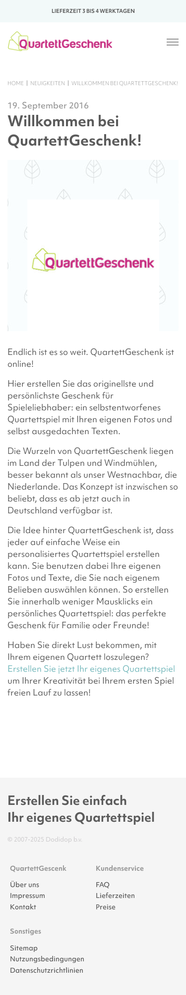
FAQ (103, 884)
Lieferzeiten (115, 895)
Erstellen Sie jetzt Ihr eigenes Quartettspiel (91, 668)
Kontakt (23, 906)
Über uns (24, 884)
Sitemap (24, 948)
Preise (106, 906)
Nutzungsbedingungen (47, 958)
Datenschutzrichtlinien (46, 970)
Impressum (27, 895)
